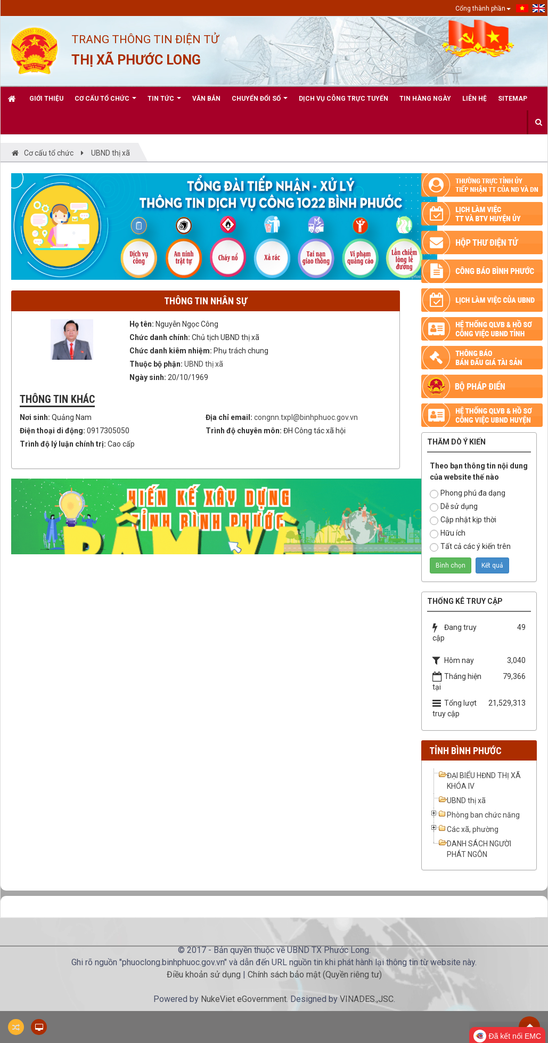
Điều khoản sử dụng (204, 974)
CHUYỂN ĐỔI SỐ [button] (260, 102)
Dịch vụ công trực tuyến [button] (343, 98)
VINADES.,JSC (367, 999)
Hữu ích (447, 533)
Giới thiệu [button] (46, 98)
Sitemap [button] (512, 98)
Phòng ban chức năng (483, 815)
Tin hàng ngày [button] (425, 98)
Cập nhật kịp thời (463, 520)
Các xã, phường (472, 829)
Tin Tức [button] (164, 102)
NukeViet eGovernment (244, 999)
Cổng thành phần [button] (483, 8)
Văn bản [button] (206, 98)
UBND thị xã (203, 364)
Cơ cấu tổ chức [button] (105, 102)
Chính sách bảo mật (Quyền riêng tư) (315, 974)
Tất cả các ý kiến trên (470, 547)
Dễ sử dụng (454, 507)
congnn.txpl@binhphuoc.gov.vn (306, 417)
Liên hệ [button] (474, 98)
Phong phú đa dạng (467, 493)
